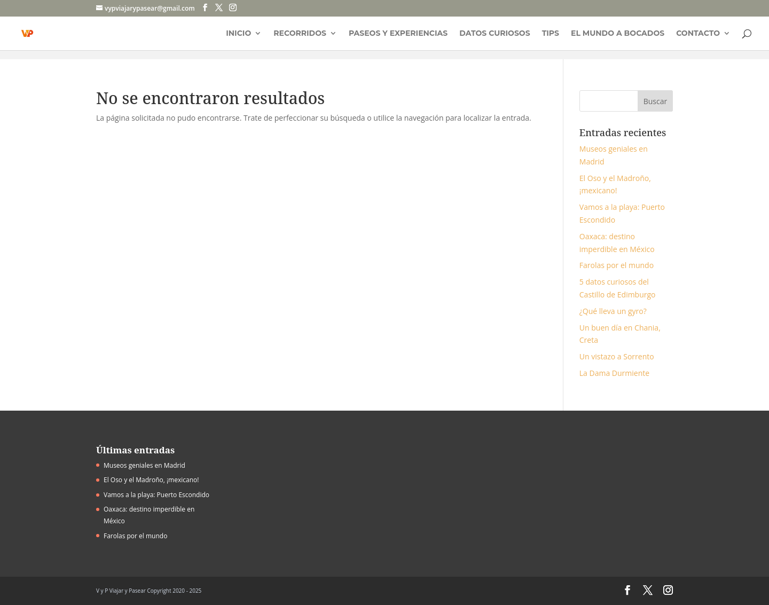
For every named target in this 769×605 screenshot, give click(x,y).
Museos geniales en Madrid (144, 465)
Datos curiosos (494, 33)
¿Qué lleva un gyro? (613, 311)
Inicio (238, 33)
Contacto (698, 33)
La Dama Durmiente (614, 373)
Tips (550, 33)
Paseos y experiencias (398, 33)
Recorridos (299, 33)
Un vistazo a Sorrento (616, 356)
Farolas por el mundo (616, 265)
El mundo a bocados (617, 33)
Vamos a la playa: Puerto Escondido (156, 494)
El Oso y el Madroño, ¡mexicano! (151, 479)
